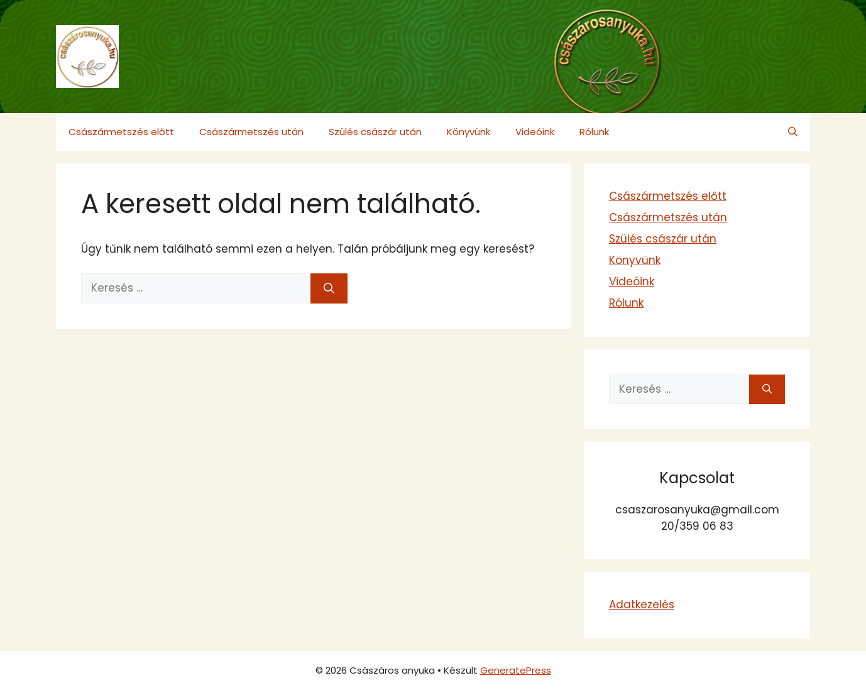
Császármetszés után (251, 131)
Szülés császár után (375, 131)
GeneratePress (515, 670)
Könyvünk (468, 131)
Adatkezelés (641, 604)
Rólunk (594, 131)
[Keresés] (329, 288)
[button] (793, 132)
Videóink (534, 131)
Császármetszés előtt (121, 131)
